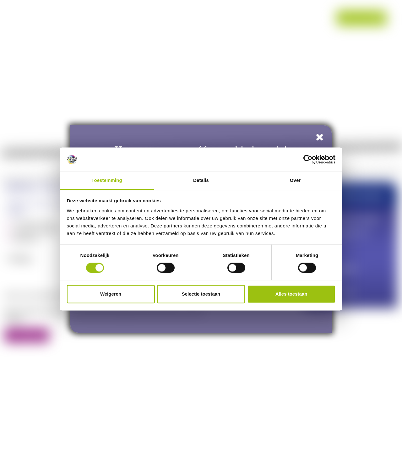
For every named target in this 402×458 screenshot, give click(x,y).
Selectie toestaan (201, 294)
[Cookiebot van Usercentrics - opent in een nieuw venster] (307, 159)
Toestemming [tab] (106, 180)
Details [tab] (201, 180)
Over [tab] (295, 180)
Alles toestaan (291, 294)
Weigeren (110, 294)
